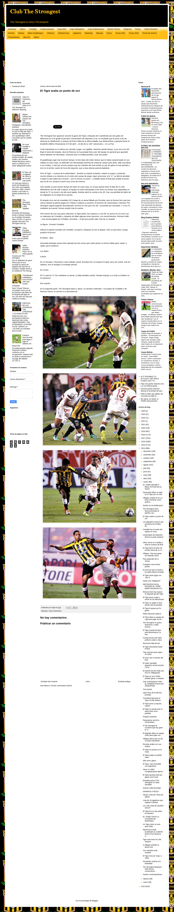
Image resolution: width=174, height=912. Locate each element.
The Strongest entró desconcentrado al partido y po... (151, 511)
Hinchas (11, 33)
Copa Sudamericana (96, 29)
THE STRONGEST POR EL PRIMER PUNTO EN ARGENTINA (153, 684)
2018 (143, 435)
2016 (143, 442)
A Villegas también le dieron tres (151, 846)
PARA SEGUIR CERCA (152, 614)
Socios (109, 33)
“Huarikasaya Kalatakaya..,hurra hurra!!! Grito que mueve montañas (22, 280)
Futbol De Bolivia (148, 116)
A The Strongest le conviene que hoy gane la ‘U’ (153, 728)
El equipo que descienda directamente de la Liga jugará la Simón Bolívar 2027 (151, 95)
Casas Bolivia (146, 352)
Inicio (88, 681)
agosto (146, 465)
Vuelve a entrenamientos (152, 874)
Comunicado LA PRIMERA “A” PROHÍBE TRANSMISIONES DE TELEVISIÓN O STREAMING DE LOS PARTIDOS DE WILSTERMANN (151, 158)
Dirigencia (127, 29)
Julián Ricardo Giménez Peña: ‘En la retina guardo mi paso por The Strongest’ (22, 251)
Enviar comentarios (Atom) (61, 686)
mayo (145, 475)
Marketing (88, 33)
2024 (143, 414)
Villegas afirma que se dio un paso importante (153, 740)
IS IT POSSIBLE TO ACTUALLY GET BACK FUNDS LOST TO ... (150, 379)
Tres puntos (147, 689)
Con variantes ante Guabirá (150, 851)
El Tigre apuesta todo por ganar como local (152, 776)
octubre (146, 458)
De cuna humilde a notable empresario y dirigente (27, 148)
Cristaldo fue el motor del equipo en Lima (152, 530)
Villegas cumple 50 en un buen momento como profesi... (152, 500)
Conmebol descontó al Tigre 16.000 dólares (152, 699)
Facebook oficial (18, 86)
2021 (143, 424)
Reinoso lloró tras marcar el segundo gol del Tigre (153, 593)
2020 (143, 428)
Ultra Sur (26, 37)
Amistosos (12, 29)
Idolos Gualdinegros (35, 33)
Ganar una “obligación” (152, 581)
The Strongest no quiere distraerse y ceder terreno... (152, 625)
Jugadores (77, 33)
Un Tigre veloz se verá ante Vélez (151, 825)
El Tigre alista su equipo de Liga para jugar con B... (153, 618)
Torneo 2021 (120, 33)
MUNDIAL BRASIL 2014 (150, 270)
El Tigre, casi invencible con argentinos (152, 765)
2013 (143, 886)
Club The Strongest (35, 11)
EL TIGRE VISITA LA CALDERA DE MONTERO (151, 819)
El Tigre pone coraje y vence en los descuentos (153, 598)
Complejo (32, 29)
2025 (143, 411)
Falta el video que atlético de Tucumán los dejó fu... (152, 395)
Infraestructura (63, 33)
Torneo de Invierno (149, 33)
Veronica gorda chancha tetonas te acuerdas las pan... (152, 390)
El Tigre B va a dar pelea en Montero (152, 812)
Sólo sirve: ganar (149, 761)
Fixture (138, 29)
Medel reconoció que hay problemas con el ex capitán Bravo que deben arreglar (151, 308)
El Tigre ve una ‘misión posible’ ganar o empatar (153, 677)
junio (145, 472)
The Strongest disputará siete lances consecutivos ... (152, 869)
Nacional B (145, 87)
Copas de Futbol (148, 331)
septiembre (147, 461)
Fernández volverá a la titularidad (152, 862)
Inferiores (50, 33)
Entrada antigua (124, 681)
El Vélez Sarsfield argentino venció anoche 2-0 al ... (153, 665)
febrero (146, 879)
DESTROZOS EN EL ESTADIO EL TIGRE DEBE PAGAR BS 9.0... (153, 586)
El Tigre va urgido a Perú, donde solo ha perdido (153, 604)
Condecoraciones (47, 29)
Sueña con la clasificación (153, 505)
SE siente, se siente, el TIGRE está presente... (150, 400)
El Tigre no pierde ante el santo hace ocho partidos (152, 711)
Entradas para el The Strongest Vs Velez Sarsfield (151, 783)
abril (145, 478)
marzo (146, 482)
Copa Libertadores (77, 29)
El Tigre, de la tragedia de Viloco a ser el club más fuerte (26, 176)
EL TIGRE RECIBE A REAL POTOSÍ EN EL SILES (152, 487)
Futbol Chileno (147, 300)
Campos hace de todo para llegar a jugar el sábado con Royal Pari (22, 340)
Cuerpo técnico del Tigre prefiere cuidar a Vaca (152, 639)
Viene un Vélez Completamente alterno (153, 770)
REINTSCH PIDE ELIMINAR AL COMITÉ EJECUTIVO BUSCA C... (153, 833)
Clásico (23, 29)
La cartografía (156, 249)
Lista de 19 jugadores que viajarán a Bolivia (153, 801)
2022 (143, 421)
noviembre (147, 455)
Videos (36, 37)
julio (145, 468)
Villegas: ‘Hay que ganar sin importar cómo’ (152, 554)
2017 (143, 438)
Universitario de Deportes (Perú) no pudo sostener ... (153, 537)
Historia (21, 33)
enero (145, 882)
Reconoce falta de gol (151, 643)
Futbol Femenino (150, 29)
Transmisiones (13, 37)
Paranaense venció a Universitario (151, 721)
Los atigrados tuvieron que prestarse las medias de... (153, 524)
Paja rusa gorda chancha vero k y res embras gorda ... (152, 385)
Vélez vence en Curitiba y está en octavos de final (153, 544)
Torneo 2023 (134, 33)
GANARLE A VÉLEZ (151, 791)
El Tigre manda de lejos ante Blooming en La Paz (152, 632)
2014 (143, 448)
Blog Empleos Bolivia (150, 217)
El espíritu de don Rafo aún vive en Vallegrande (153, 672)
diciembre (147, 451)
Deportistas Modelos (149, 247)
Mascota (99, 33)
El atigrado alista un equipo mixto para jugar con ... (153, 734)
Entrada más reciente (49, 681)
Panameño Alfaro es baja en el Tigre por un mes (152, 493)
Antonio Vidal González (152, 788)
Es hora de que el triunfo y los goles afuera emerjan (153, 571)
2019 (143, 431)
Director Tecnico (114, 29)
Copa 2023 (62, 29)
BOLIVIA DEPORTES (149, 184)
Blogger (95, 901)
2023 (143, 418)
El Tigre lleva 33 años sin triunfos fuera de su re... (153, 549)
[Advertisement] (84, 60)
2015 (143, 445)
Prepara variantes (150, 717)
